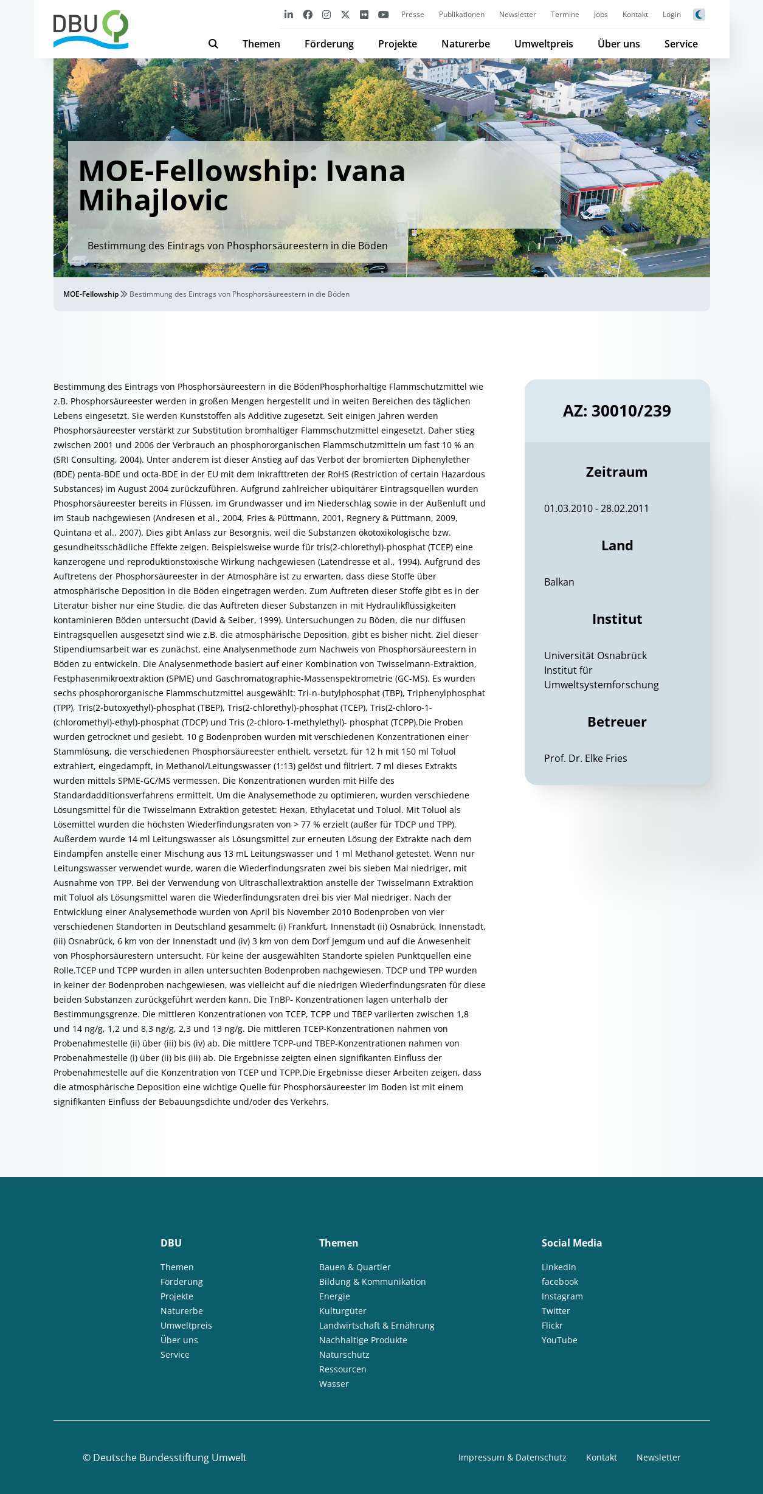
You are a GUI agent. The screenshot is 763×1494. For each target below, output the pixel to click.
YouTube (560, 1340)
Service (681, 43)
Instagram (562, 1296)
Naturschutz (344, 1354)
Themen (261, 43)
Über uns (619, 43)
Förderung (329, 43)
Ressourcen (343, 1369)
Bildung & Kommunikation (372, 1281)
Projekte (397, 43)
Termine (565, 14)
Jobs (601, 14)
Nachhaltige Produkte (363, 1340)
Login (672, 14)
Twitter (556, 1310)
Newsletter (517, 14)
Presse (412, 14)
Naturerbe (465, 43)
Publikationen (462, 14)
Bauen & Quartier (355, 1267)
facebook (560, 1281)
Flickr (552, 1325)
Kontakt (635, 14)
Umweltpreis (543, 43)
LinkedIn (559, 1267)
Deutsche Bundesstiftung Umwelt (170, 1457)
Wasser (334, 1383)
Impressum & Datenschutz (512, 1457)
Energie (334, 1296)
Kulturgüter (343, 1310)
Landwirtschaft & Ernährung (377, 1325)
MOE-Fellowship (91, 294)
